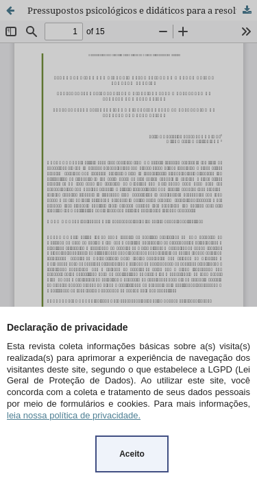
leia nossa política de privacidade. (73, 415)
